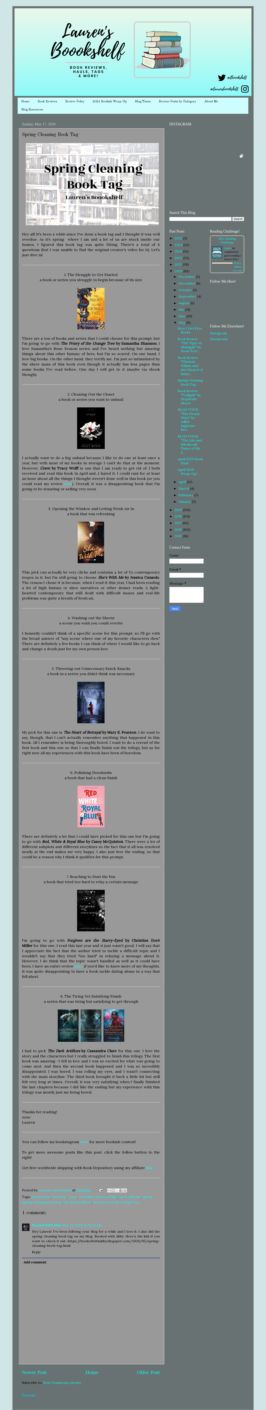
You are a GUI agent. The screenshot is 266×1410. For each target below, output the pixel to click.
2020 (179, 271)
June (182, 316)
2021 (179, 264)
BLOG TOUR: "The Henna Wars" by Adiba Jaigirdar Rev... (189, 419)
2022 (179, 258)
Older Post (148, 1372)
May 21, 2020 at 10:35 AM (82, 1225)
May (182, 322)
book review (41, 1197)
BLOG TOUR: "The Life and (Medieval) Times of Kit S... (190, 444)
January (185, 501)
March (184, 488)
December (187, 277)
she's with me (130, 1197)
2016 (179, 529)
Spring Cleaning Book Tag (190, 382)
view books (237, 271)
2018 (179, 516)
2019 (179, 510)
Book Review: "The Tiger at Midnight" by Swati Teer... (190, 345)
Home (25, 101)
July (182, 309)
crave (72, 1197)
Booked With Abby (46, 1225)
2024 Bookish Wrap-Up (110, 101)
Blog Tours (143, 101)
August (184, 303)
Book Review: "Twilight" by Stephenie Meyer (189, 397)
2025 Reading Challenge (227, 240)
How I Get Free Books (190, 330)
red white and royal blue (98, 1197)
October (186, 290)
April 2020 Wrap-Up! (187, 471)
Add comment (35, 1262)
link (149, 1167)
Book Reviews (47, 101)
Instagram (218, 333)
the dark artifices (77, 1202)
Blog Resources (32, 109)
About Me (211, 101)
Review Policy (75, 101)
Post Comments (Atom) (62, 1383)
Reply (36, 1252)
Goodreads (219, 339)
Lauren (227, 248)
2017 (179, 523)
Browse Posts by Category (177, 101)
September (188, 296)
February (186, 495)
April (183, 482)
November (187, 283)
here (68, 483)
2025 (179, 238)
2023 (179, 251)
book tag (59, 1197)
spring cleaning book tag (42, 1202)
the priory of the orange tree (116, 1202)
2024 (179, 245)
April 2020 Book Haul (190, 461)
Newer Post (34, 1372)
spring (148, 1197)
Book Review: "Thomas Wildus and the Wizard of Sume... (190, 366)
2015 (179, 536)
